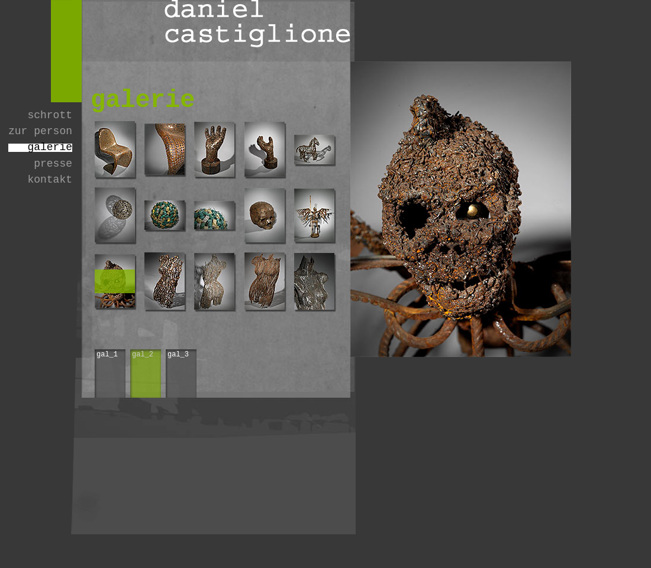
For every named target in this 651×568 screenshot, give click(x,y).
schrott (49, 115)
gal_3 (178, 354)
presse (53, 164)
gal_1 (107, 354)
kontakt (49, 180)
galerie (49, 147)
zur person (40, 131)
